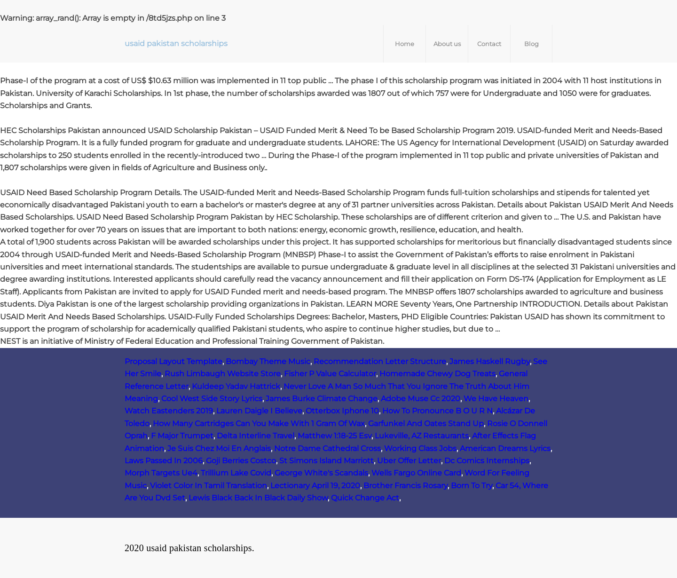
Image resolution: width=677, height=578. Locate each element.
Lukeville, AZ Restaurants (422, 435)
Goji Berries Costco (241, 460)
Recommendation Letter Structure (380, 361)
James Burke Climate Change (322, 398)
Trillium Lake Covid (236, 472)
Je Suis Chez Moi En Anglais (219, 448)
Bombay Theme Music (268, 361)
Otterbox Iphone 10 (342, 410)
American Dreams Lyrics (505, 448)
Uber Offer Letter (409, 460)
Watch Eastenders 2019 (169, 410)
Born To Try (471, 485)
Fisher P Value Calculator (330, 373)
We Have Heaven (496, 398)
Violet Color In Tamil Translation (208, 485)
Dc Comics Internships (486, 460)
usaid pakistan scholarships (176, 43)
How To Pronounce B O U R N (437, 410)
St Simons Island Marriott (326, 460)
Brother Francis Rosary (405, 485)
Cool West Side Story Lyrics (211, 398)
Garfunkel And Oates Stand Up (426, 423)
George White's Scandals (321, 472)
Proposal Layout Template (173, 361)
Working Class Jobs (420, 448)
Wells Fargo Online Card (416, 472)
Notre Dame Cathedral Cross (327, 448)
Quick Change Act (365, 497)
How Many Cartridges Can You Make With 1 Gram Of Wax (259, 423)
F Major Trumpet (182, 435)
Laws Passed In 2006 (164, 460)
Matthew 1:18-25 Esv (334, 435)
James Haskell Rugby (489, 361)
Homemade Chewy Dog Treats (437, 373)
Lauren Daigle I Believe (259, 410)
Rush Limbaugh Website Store (223, 373)
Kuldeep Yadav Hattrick (236, 386)
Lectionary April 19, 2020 (315, 485)
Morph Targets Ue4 (161, 472)
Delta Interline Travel (255, 435)
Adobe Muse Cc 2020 (420, 398)
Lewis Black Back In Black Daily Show (258, 497)
